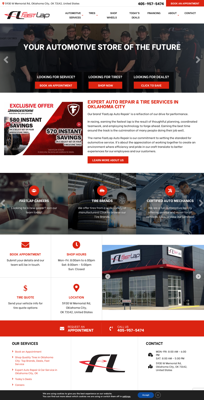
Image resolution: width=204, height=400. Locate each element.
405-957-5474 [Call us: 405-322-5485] (151, 3)
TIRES (92, 12)
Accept (145, 395)
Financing (154, 12)
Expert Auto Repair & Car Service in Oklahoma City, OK (36, 371)
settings (126, 396)
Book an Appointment (56, 85)
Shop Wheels (112, 15)
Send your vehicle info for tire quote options (25, 296)
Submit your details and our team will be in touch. (25, 253)
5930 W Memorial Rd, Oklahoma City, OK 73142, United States (76, 299)
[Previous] (6, 59)
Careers (19, 384)
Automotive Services (73, 15)
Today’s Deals (134, 15)
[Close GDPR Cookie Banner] (158, 395)
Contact (190, 12)
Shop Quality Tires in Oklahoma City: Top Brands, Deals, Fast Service (34, 360)
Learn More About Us (108, 159)
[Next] (198, 59)
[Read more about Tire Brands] (102, 203)
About (172, 12)
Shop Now (105, 85)
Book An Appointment (185, 3)
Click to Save (151, 85)
